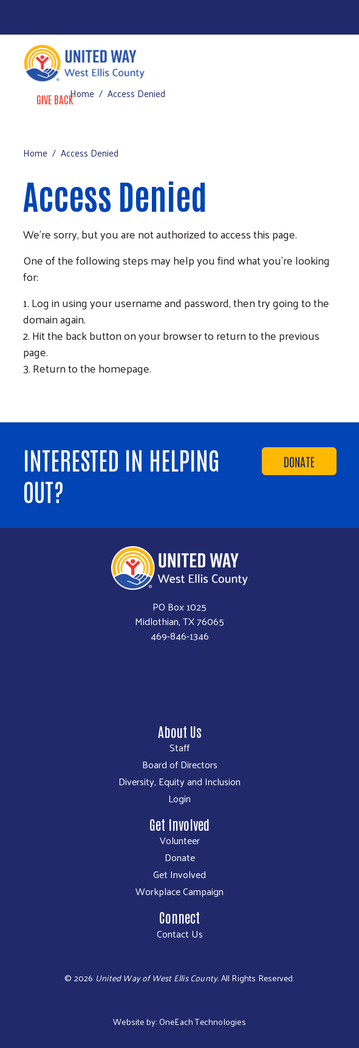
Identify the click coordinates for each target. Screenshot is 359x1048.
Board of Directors (179, 764)
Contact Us (180, 933)
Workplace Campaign (179, 891)
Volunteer (180, 840)
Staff (179, 747)
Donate (299, 461)
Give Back (54, 99)
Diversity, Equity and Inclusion (179, 781)
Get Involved (179, 874)
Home (82, 93)
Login (179, 798)
